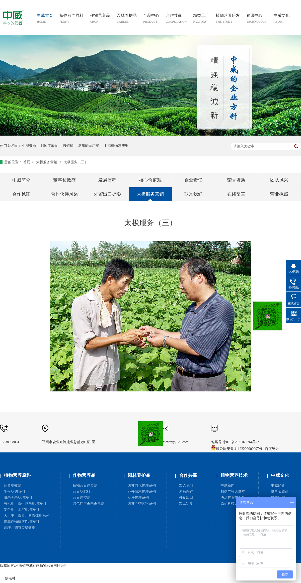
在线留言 (236, 194)
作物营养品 (84, 475)
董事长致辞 (64, 180)
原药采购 (186, 491)
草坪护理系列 (138, 497)
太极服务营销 (47, 162)
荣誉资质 (236, 180)
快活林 (10, 578)
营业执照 (279, 194)
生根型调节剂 (14, 491)
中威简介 (21, 180)
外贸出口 (186, 497)
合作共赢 (188, 475)
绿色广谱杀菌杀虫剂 (88, 503)
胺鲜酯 (68, 146)
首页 (27, 162)
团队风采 (279, 180)
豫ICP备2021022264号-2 (240, 442)
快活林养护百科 (232, 497)
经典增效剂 (12, 485)
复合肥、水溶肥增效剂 (21, 509)
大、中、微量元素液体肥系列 (26, 515)
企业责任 (193, 180)
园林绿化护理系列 (142, 485)
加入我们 (186, 485)
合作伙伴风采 (64, 194)
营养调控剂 (81, 497)
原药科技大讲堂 (232, 503)
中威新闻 (227, 485)
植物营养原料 (17, 475)
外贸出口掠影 (107, 194)
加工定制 (186, 503)
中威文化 (280, 475)
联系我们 (193, 194)
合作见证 (21, 194)
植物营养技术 (234, 475)
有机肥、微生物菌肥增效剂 (25, 503)
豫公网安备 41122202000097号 (236, 449)
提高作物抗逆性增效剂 (21, 521)
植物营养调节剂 (85, 485)
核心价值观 (150, 180)
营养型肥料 (81, 491)
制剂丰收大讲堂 (232, 491)
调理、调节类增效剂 (19, 528)
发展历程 (107, 180)
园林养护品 (139, 475)
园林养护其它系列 (142, 503)
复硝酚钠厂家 (88, 146)
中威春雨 (29, 146)
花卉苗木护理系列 (142, 491)
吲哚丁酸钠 (49, 146)
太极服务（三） (75, 162)
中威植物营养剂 (116, 146)
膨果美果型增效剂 (18, 497)
